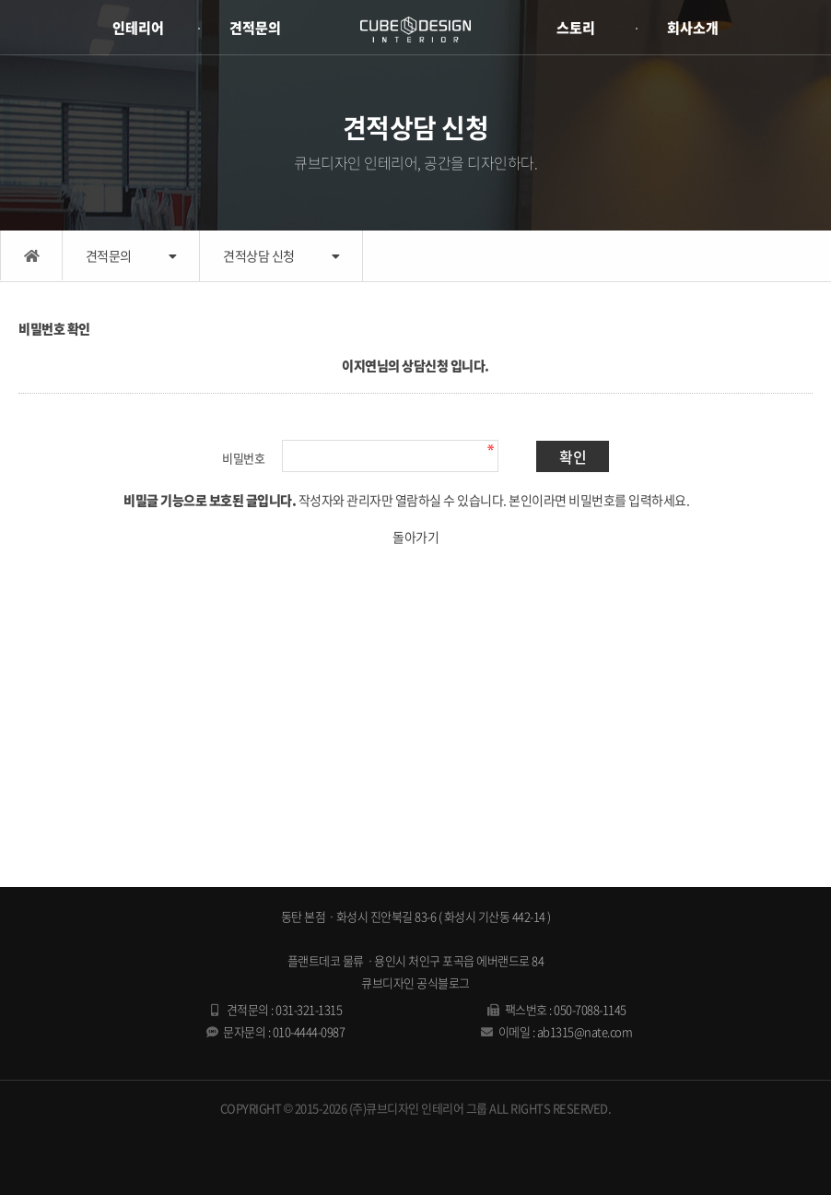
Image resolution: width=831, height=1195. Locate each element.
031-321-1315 (308, 1009)
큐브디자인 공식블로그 (415, 982)
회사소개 (693, 28)
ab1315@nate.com (585, 1031)
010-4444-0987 (309, 1031)
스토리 (575, 28)
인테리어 (138, 28)
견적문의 (255, 28)
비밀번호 (243, 458)
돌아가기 (415, 536)
